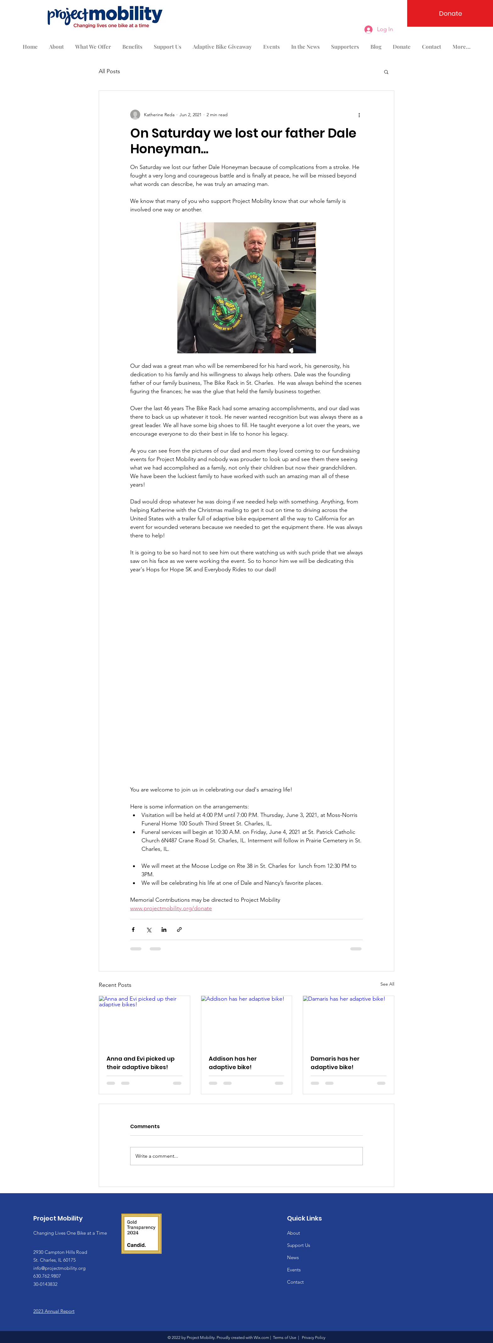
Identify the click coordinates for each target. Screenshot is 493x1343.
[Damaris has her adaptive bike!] (348, 1021)
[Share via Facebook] (133, 929)
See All (387, 984)
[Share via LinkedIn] (164, 929)
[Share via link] (179, 929)
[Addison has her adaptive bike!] (246, 1021)
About (293, 1233)
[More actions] (359, 114)
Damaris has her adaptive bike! (335, 1063)
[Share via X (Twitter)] (149, 929)
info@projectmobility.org (59, 1268)
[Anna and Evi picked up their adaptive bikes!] (144, 1021)
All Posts (109, 71)
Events (294, 1270)
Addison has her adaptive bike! (233, 1063)
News (293, 1257)
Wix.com (261, 1337)
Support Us (298, 1245)
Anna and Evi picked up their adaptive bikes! (140, 1063)
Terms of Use (284, 1337)
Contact (295, 1282)
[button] (386, 71)
